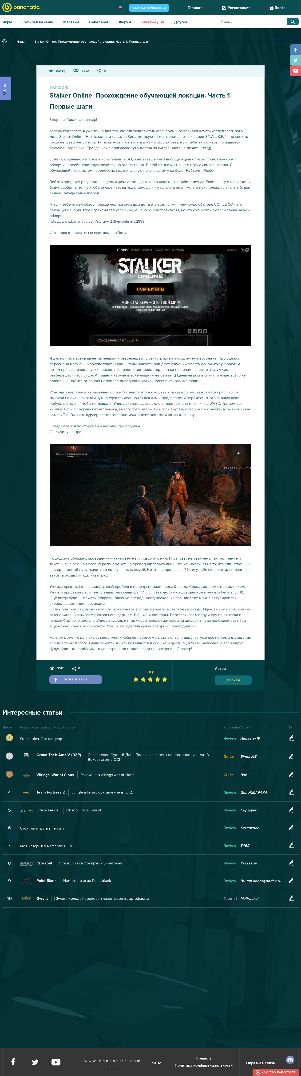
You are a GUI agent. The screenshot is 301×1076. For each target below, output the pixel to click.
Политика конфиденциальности (204, 1065)
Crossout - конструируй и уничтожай (90, 863)
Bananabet (98, 22)
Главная (195, 7)
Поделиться (71, 679)
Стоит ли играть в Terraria (42, 828)
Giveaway (152, 22)
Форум (125, 22)
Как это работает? (278, 1072)
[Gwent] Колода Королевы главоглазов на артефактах (101, 898)
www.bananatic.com (113, 1061)
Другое (180, 22)
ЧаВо (156, 1063)
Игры (7, 22)
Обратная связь (260, 1063)
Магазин (71, 22)
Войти (277, 7)
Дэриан (233, 680)
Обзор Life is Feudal (83, 810)
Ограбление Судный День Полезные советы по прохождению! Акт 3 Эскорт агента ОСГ (148, 757)
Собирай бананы (37, 22)
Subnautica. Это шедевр (41, 738)
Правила (204, 1058)
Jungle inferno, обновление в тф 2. (102, 792)
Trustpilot (113, 1069)
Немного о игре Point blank (87, 880)
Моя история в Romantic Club (46, 846)
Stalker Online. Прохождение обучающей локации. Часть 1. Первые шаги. (93, 42)
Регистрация (236, 7)
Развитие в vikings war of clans (107, 775)
